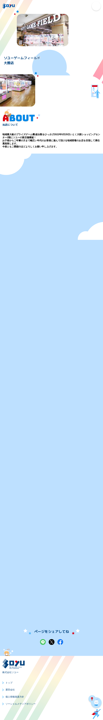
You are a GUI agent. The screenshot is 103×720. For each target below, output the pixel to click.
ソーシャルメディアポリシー (21, 704)
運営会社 (10, 689)
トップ (9, 682)
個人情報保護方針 (15, 697)
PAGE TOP (95, 702)
